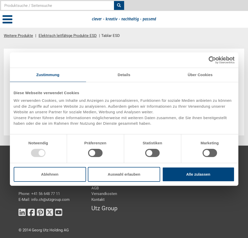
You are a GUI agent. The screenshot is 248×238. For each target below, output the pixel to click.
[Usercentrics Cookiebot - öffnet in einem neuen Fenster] (212, 60)
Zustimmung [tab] (47, 74)
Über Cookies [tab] (200, 74)
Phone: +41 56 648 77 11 (39, 193)
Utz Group (104, 208)
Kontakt (98, 199)
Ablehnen (49, 174)
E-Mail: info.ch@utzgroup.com (44, 199)
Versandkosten (104, 193)
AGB (95, 188)
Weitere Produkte (18, 35)
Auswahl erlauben (124, 174)
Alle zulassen (198, 174)
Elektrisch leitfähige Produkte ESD (68, 35)
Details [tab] (124, 74)
